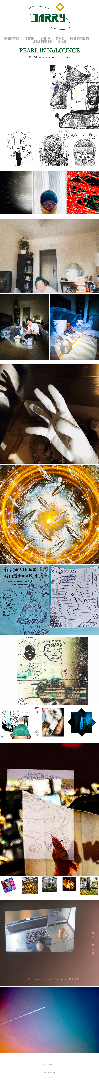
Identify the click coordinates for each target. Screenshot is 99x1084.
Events (60, 38)
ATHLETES (45, 38)
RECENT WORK (11, 38)
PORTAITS (29, 38)
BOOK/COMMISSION (42, 41)
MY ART (62, 41)
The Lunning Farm (79, 38)
